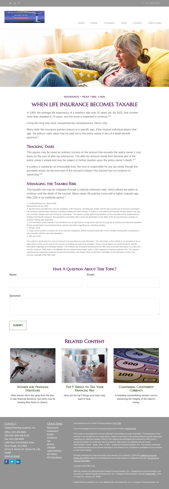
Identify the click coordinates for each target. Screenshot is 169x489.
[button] (98, 17)
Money (50, 444)
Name (13, 274)
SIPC (154, 474)
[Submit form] (17, 325)
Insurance (52, 437)
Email (90, 274)
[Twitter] (10, 3)
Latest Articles (54, 450)
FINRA (148, 474)
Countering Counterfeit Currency (136, 388)
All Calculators (54, 457)
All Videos (52, 454)
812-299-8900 (151, 3)
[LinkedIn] (15, 3)
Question (15, 295)
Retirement (52, 427)
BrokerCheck (131, 428)
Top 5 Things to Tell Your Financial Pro (84, 388)
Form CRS (117, 423)
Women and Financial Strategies (33, 388)
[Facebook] (19, 3)
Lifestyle (51, 447)
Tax (49, 440)
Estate (50, 434)
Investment (52, 431)
